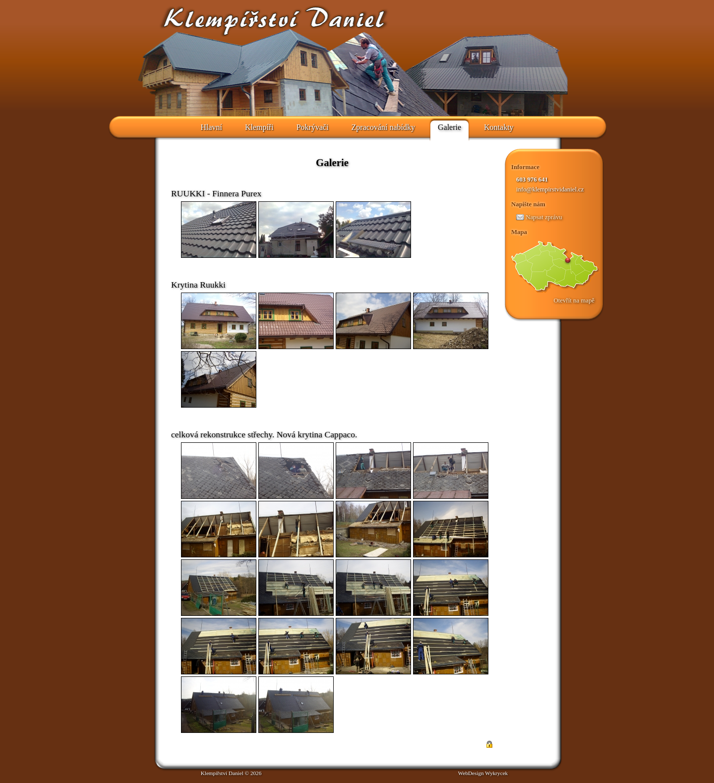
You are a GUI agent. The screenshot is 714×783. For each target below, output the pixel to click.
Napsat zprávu (539, 217)
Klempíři (259, 127)
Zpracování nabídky (383, 127)
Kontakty (499, 127)
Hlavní (211, 127)
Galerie (449, 127)
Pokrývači (313, 127)
